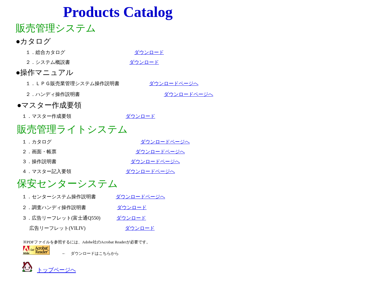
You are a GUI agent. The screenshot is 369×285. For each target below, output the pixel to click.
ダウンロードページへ (173, 83)
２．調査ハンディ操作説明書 (54, 207)
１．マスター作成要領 (46, 116)
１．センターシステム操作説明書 (56, 196)
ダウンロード (149, 52)
